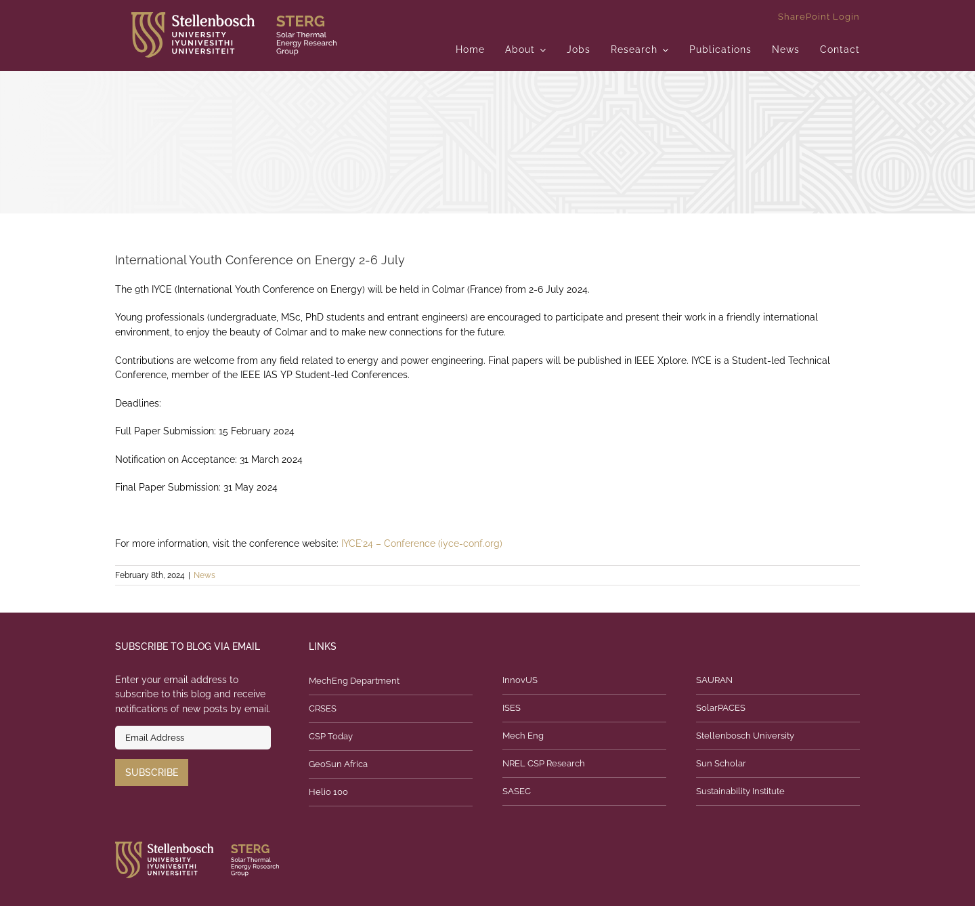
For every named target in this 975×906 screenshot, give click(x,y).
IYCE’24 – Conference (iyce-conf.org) (421, 543)
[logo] (234, 17)
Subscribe (151, 772)
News (204, 575)
